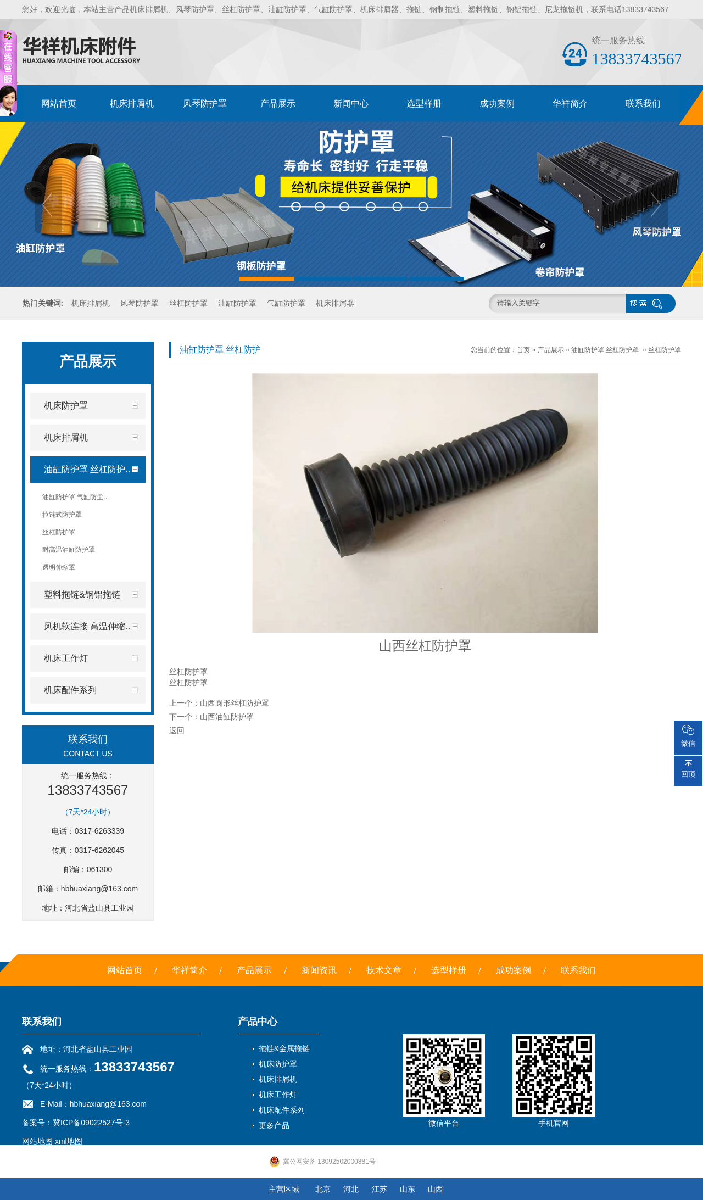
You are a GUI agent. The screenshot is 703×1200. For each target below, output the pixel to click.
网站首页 (58, 103)
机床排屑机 (132, 103)
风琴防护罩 (205, 103)
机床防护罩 (278, 1063)
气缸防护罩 (286, 303)
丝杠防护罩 (188, 303)
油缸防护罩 (237, 303)
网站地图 (37, 1141)
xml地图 (68, 1141)
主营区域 (284, 1189)
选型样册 (424, 103)
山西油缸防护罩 (227, 716)
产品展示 (277, 103)
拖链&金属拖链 (284, 1048)
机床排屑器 (335, 303)
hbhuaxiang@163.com (99, 888)
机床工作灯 (278, 1094)
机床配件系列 (282, 1110)
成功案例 (497, 103)
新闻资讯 (319, 970)
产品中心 (257, 1021)
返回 (177, 730)
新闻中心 (351, 103)
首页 (523, 350)
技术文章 (383, 970)
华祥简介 (570, 103)
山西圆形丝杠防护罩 (234, 703)
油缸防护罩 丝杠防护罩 (605, 350)
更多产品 (274, 1125)
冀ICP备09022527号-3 (91, 1122)
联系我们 (643, 103)
